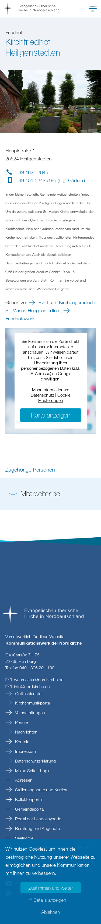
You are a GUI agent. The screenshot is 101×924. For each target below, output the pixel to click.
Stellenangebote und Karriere (41, 789)
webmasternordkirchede (38, 679)
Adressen (23, 780)
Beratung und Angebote (37, 828)
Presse (21, 722)
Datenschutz (42, 395)
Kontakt (22, 741)
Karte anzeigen (50, 415)
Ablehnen (50, 912)
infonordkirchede (32, 686)
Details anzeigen (49, 900)
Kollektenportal (28, 799)
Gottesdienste (27, 693)
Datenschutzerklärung (35, 760)
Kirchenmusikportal (32, 702)
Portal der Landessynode (37, 818)
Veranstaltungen (29, 712)
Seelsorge (23, 838)
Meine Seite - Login (32, 770)
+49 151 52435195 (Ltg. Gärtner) (50, 180)
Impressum (25, 751)
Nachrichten (25, 731)
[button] (92, 9)
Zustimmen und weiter (51, 888)
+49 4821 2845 (32, 172)
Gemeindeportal (29, 809)
